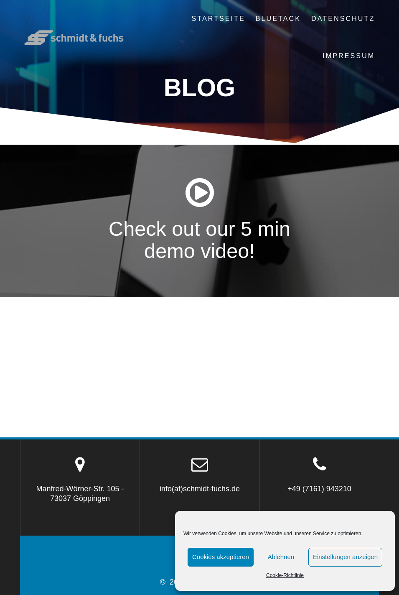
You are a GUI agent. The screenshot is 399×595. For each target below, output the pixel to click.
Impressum (349, 55)
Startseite (218, 18)
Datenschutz (343, 18)
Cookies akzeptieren (220, 556)
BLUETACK (278, 18)
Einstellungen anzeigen (345, 556)
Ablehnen (281, 556)
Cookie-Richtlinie (285, 575)
